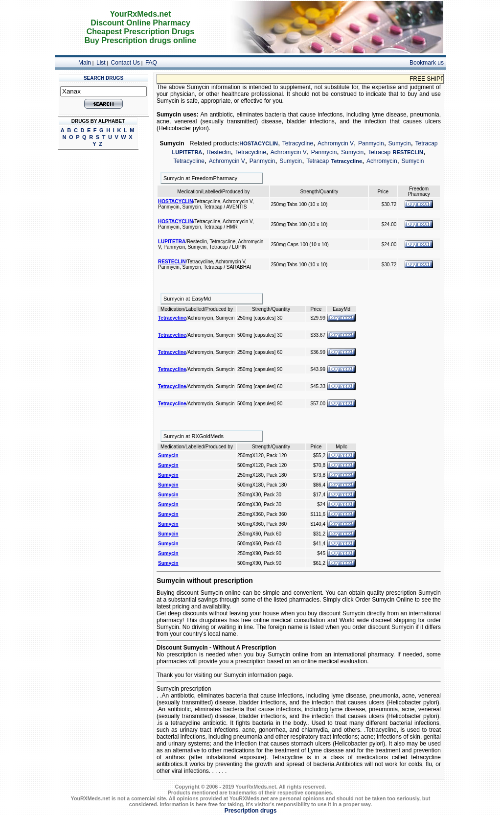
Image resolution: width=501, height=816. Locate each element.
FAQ (151, 62)
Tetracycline (297, 143)
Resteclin (218, 152)
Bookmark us (427, 62)
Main (84, 62)
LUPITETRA (187, 152)
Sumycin (399, 143)
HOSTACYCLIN (258, 143)
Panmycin (371, 143)
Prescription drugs (251, 810)
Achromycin (381, 161)
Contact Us (125, 62)
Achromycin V (336, 143)
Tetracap (426, 143)
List (101, 62)
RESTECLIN (408, 152)
